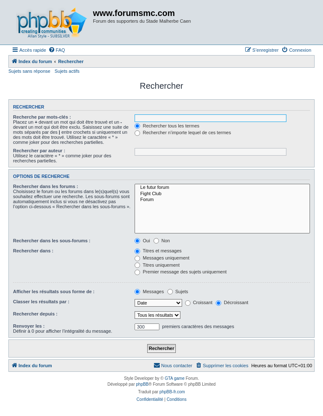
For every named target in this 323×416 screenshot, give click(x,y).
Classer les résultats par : (41, 301)
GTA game (175, 378)
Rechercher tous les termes (167, 125)
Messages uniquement (162, 257)
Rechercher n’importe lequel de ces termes (183, 132)
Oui (142, 240)
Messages (149, 291)
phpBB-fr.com (172, 392)
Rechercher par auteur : (39, 150)
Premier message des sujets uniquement (180, 271)
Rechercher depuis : (35, 313)
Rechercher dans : (33, 250)
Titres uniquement (157, 265)
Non (162, 240)
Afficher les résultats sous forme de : (54, 291)
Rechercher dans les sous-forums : (51, 240)
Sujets (177, 291)
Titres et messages (158, 250)
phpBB (142, 384)
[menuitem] (56, 50)
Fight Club (222, 194)
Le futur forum (222, 188)
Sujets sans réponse (29, 71)
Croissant (199, 302)
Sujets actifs (67, 71)
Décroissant (232, 302)
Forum (222, 200)
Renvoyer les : (29, 326)
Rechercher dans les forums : (45, 186)
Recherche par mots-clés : (42, 116)
